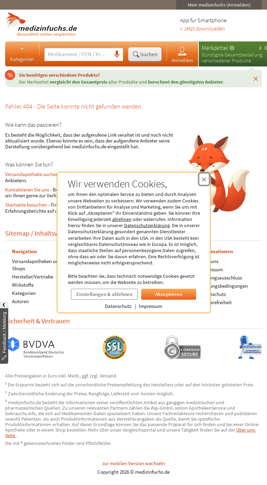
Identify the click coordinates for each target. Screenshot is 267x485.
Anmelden (182, 54)
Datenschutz (118, 306)
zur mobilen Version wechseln (133, 463)
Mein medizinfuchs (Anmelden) (219, 5)
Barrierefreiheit (215, 302)
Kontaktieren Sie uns (27, 189)
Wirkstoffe (23, 284)
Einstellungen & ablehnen (104, 294)
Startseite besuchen (26, 204)
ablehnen (122, 219)
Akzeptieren (168, 294)
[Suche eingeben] (77, 54)
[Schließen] (255, 78)
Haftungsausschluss (220, 277)
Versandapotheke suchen (31, 174)
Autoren (20, 301)
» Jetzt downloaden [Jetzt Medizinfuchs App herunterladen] (202, 28)
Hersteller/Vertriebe (32, 276)
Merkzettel (215, 48)
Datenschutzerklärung (147, 225)
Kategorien (22, 53)
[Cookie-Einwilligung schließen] (204, 179)
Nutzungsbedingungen (223, 285)
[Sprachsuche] (117, 54)
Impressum (150, 306)
